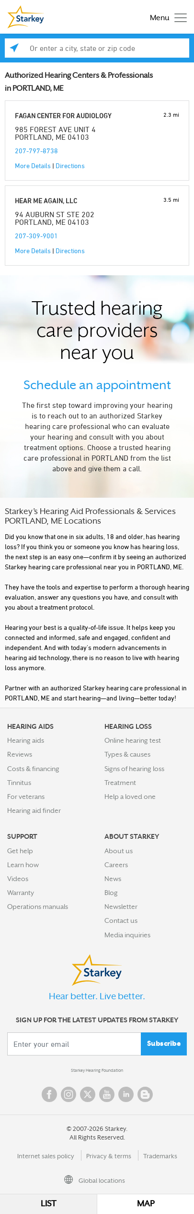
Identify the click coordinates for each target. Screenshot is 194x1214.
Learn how (23, 865)
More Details (33, 165)
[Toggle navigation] (166, 17)
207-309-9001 (36, 236)
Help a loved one (130, 796)
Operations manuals (37, 906)
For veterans (26, 796)
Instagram (68, 1094)
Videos (17, 879)
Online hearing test (132, 740)
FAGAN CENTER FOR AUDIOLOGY (63, 115)
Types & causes (127, 754)
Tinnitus (19, 782)
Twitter (87, 1094)
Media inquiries (127, 935)
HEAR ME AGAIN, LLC (46, 200)
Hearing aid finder (34, 810)
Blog (111, 892)
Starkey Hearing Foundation (97, 1070)
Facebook (49, 1094)
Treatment (120, 782)
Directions (70, 165)
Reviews (19, 754)
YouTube (106, 1094)
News (112, 879)
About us (118, 851)
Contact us (120, 920)
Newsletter (120, 906)
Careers (116, 865)
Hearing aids (25, 740)
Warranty (20, 892)
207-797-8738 (36, 151)
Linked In (126, 1094)
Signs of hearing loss (134, 769)
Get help (20, 851)
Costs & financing (33, 769)
